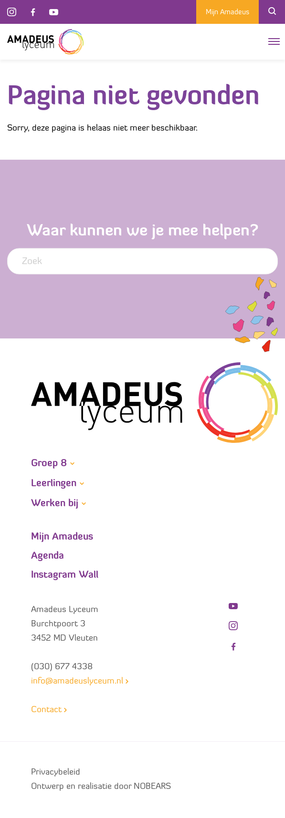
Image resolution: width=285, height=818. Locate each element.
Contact (46, 710)
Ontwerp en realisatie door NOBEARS (101, 786)
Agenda (47, 556)
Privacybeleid (55, 772)
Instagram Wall (64, 575)
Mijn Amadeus (227, 12)
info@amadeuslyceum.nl (77, 681)
